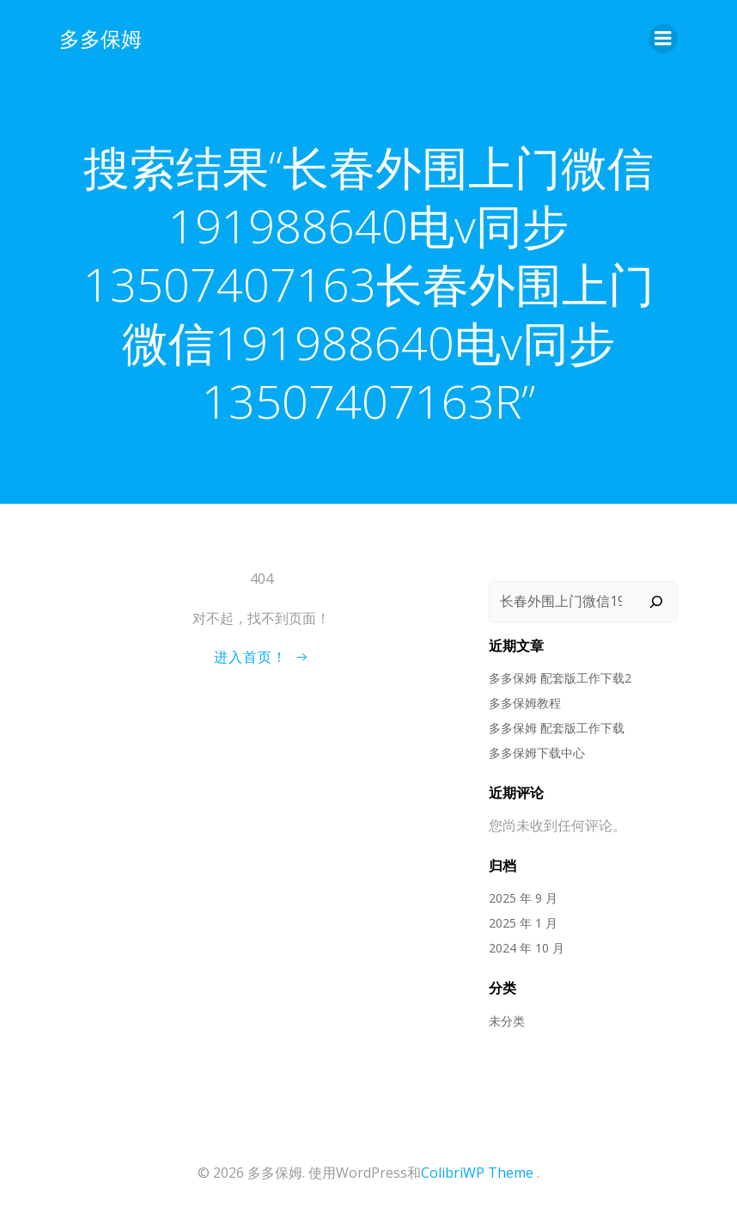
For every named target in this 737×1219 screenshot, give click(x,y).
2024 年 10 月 (526, 948)
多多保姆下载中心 (537, 752)
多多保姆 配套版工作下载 (556, 728)
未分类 (507, 1021)
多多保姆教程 (525, 703)
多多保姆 (100, 38)
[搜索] (656, 602)
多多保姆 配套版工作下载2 (560, 678)
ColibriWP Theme (477, 1172)
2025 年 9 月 (523, 898)
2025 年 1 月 (523, 923)
